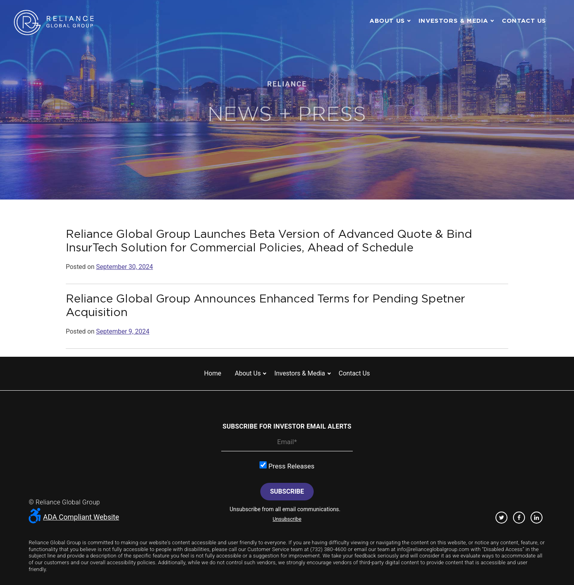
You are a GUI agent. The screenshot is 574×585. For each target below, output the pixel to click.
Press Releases (287, 465)
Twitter (501, 517)
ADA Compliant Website (74, 517)
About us (387, 20)
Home (212, 373)
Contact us (524, 20)
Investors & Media (453, 20)
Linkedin (536, 517)
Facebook (519, 517)
